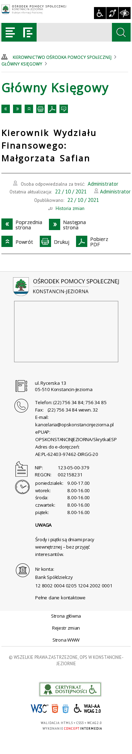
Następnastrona (17, 109)
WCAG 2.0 (87, 708)
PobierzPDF (52, 109)
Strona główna (66, 616)
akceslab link (70, 689)
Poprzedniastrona (5, 109)
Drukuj (40, 109)
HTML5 (55, 709)
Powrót (29, 109)
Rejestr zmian (66, 628)
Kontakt (63, 109)
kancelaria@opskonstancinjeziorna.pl (74, 424)
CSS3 (65, 709)
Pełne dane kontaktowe (60, 597)
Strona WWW (66, 640)
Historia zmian (70, 208)
